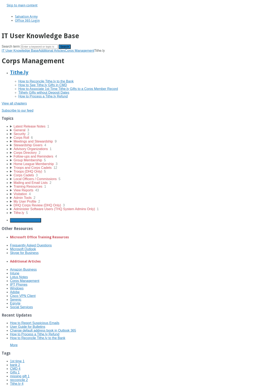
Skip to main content (22, 5)
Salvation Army (26, 17)
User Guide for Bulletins (27, 326)
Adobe (15, 292)
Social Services (21, 307)
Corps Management (79, 50)
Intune (14, 273)
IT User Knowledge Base (20, 50)
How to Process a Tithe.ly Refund (43, 96)
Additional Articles (52, 50)
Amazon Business (23, 269)
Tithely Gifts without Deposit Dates (43, 92)
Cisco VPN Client (23, 296)
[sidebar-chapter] (137, 126)
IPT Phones (18, 284)
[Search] (39, 46)
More (14, 345)
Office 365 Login (27, 21)
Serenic (15, 299)
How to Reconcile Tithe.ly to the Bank (46, 81)
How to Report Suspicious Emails (34, 323)
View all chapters (14, 103)
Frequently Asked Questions (31, 245)
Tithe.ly (19, 72)
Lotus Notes (19, 277)
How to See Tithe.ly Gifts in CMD (42, 85)
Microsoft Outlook (23, 249)
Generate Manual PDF (25, 220)
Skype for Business (24, 253)
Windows (17, 288)
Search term (11, 46)
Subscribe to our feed (17, 110)
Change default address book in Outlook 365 (43, 330)
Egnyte (15, 303)
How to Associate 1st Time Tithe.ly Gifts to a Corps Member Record (68, 89)
